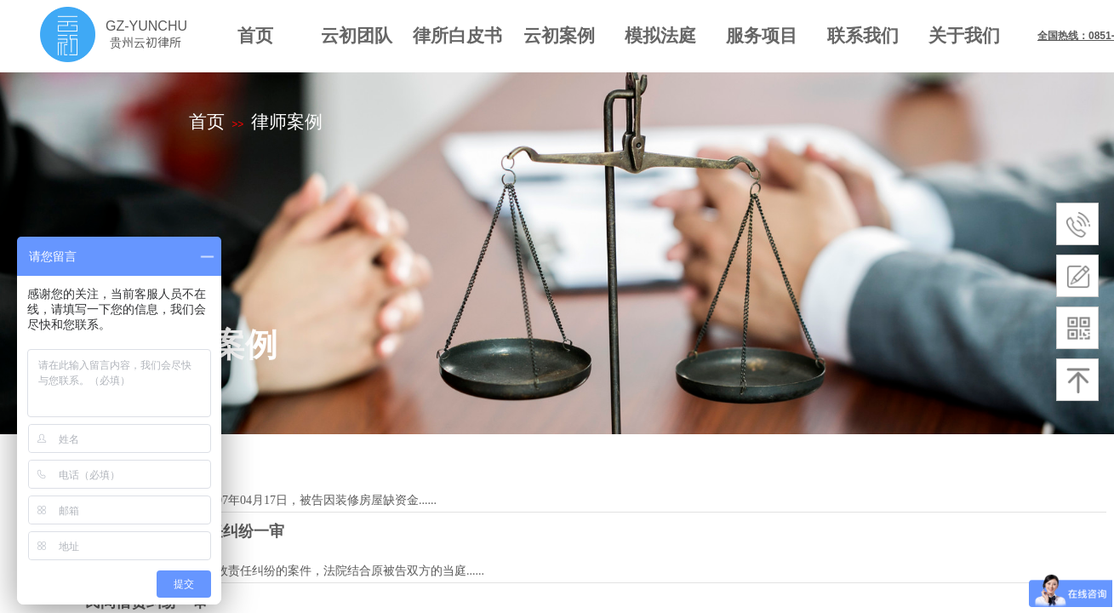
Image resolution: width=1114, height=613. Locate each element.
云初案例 (559, 35)
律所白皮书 (457, 35)
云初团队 (356, 35)
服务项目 (761, 35)
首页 (255, 35)
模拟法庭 (660, 35)
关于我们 (964, 35)
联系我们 (863, 35)
